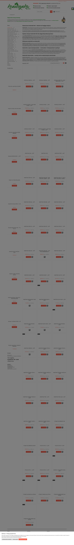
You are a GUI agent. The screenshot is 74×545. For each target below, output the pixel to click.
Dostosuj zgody (15, 539)
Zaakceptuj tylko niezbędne (6, 539)
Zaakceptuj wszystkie (22, 539)
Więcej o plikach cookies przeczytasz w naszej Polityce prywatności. (11, 537)
